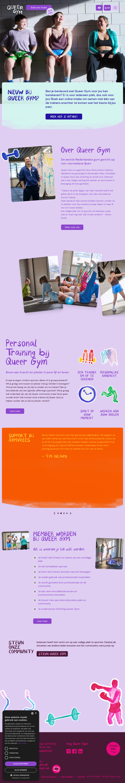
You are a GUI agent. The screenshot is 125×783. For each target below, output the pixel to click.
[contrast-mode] (99, 8)
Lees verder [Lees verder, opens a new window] (22, 743)
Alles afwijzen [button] (21, 770)
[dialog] (20, 745)
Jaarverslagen (67, 776)
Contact (81, 776)
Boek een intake (39, 7)
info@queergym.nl (41, 750)
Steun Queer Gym (53, 653)
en (109, 8)
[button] (21, 775)
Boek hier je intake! (63, 116)
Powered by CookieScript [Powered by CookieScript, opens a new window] (21, 778)
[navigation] (115, 8)
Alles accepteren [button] (20, 764)
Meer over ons (72, 227)
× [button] (36, 713)
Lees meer (13, 411)
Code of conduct (49, 776)
